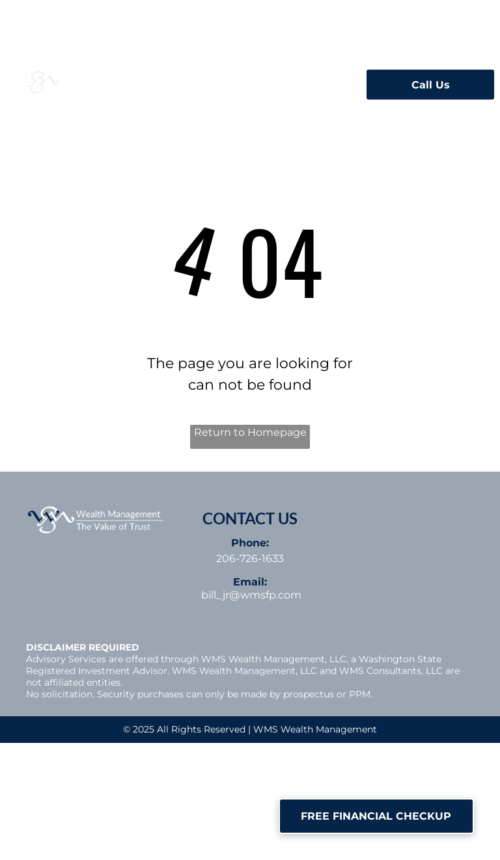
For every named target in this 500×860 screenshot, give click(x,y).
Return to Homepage (250, 432)
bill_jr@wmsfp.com (251, 595)
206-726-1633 (250, 558)
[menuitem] (195, 80)
